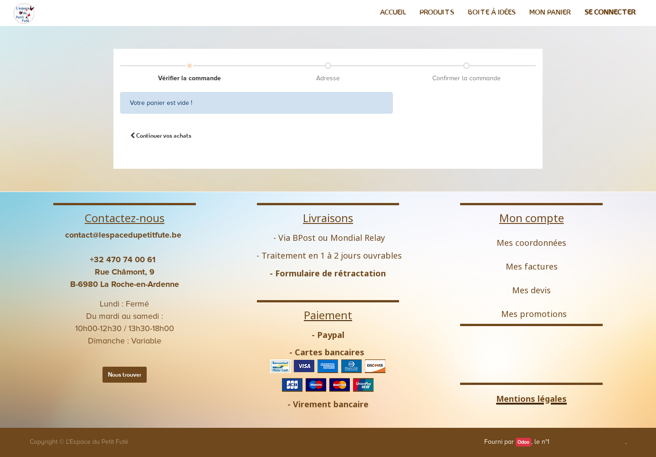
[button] (160, 136)
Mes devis (531, 290)
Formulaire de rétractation (330, 273)
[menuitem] (393, 12)
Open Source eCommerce (588, 442)
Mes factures (532, 266)
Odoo (523, 442)
